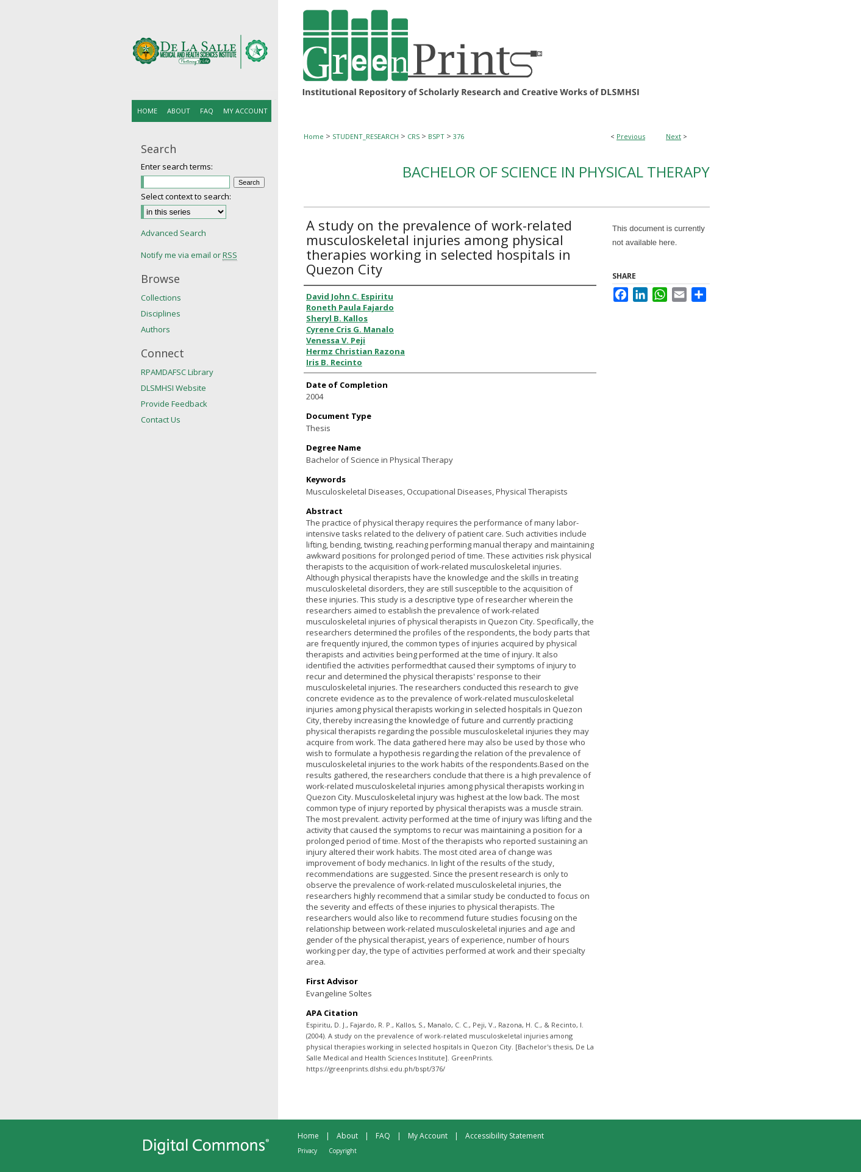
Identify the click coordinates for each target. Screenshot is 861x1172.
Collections (161, 297)
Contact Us (160, 419)
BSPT (436, 136)
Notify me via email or (189, 254)
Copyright (343, 1150)
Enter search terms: (177, 166)
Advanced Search (173, 232)
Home (314, 136)
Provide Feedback (174, 403)
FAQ (383, 1136)
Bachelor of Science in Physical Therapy (556, 172)
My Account (428, 1136)
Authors (155, 329)
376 (458, 136)
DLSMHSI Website (173, 387)
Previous (630, 136)
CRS (413, 136)
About (347, 1136)
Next (673, 136)
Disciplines (160, 313)
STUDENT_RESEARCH (365, 136)
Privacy (307, 1150)
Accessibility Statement (504, 1136)
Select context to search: (186, 196)
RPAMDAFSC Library (177, 371)
